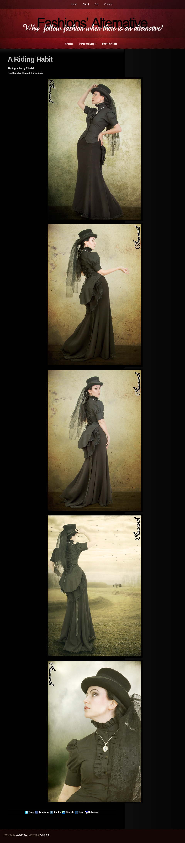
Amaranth (45, 835)
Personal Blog (88, 44)
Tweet (31, 812)
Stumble (70, 812)
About (86, 4)
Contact (108, 4)
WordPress (21, 835)
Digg (81, 812)
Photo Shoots (109, 44)
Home (74, 4)
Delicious (93, 812)
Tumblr (57, 812)
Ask (96, 4)
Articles (69, 44)
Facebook (44, 812)
